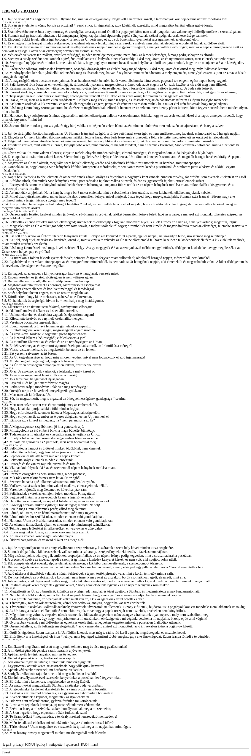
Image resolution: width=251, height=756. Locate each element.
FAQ (84, 744)
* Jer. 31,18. (7, 730)
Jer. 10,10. (19, 719)
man (94, 744)
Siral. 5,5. (19, 160)
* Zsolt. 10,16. (8, 719)
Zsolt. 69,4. (19, 304)
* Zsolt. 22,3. (7, 304)
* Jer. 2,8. (6, 211)
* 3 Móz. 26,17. (8, 233)
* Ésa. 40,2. (7, 639)
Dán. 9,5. (19, 445)
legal (6, 744)
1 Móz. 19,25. (22, 570)
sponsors (71, 744)
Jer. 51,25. (17, 122)
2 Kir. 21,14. (20, 174)
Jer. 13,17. (15, 471)
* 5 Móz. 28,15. (8, 255)
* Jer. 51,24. (7, 122)
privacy (18, 744)
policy (41, 744)
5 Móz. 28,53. (22, 255)
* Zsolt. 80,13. (8, 160)
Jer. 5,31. (14, 211)
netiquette (55, 744)
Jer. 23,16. (32, 211)
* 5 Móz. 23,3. (8, 66)
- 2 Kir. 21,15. (21, 22)
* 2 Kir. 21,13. (8, 22)
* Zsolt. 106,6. (8, 445)
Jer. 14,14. (23, 211)
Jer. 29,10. (16, 639)
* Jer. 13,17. (7, 28)
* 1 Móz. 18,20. (8, 570)
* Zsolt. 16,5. (7, 368)
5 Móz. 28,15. (22, 233)
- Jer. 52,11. (17, 629)
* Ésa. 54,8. (7, 402)
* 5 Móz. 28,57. (8, 588)
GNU (30, 744)
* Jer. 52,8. (6, 629)
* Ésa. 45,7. (7, 423)
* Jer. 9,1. (6, 471)
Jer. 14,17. (17, 28)
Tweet (6, 752)
